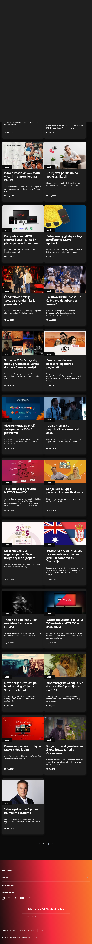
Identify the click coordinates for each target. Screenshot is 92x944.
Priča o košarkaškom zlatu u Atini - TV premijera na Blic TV (22, 176)
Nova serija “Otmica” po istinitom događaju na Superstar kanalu (20, 686)
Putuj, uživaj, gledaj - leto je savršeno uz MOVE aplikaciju (64, 239)
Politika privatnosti (27, 930)
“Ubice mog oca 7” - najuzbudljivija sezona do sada (63, 429)
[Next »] (52, 844)
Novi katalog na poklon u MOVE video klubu (21, 113)
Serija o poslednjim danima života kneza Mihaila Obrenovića (64, 749)
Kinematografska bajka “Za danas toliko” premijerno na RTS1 (64, 686)
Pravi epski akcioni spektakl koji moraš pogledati (59, 363)
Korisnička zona (8, 885)
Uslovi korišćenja (8, 930)
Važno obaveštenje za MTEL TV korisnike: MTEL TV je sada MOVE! (65, 623)
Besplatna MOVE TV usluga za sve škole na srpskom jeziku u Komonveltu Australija (64, 556)
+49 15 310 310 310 (74, 3)
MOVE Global (7, 870)
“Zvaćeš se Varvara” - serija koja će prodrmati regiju (64, 56)
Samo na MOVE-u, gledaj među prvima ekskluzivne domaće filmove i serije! (21, 363)
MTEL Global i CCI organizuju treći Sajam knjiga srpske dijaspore (19, 554)
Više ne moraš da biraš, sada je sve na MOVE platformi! (19, 429)
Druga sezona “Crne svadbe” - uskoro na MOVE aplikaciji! (64, 115)
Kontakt (87, 3)
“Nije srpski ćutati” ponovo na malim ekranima (22, 811)
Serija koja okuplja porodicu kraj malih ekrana (64, 490)
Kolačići (43, 930)
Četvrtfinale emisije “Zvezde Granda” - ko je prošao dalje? (19, 300)
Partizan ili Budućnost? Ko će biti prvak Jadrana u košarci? (63, 300)
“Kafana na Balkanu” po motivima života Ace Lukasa (20, 623)
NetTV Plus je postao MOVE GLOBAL (22, 56)
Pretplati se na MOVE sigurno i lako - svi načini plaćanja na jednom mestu (22, 239)
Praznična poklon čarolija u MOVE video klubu (22, 747)
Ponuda (5, 878)
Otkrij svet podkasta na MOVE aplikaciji (62, 174)
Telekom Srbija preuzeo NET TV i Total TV (20, 490)
